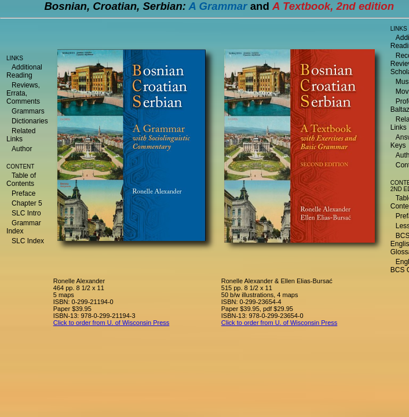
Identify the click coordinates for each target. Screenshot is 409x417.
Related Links (20, 135)
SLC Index (28, 241)
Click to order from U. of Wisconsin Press (111, 322)
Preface (23, 193)
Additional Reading (24, 71)
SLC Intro (26, 213)
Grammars (28, 111)
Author (22, 149)
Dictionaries (30, 121)
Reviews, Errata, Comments (23, 93)
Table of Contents (21, 179)
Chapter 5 (27, 203)
